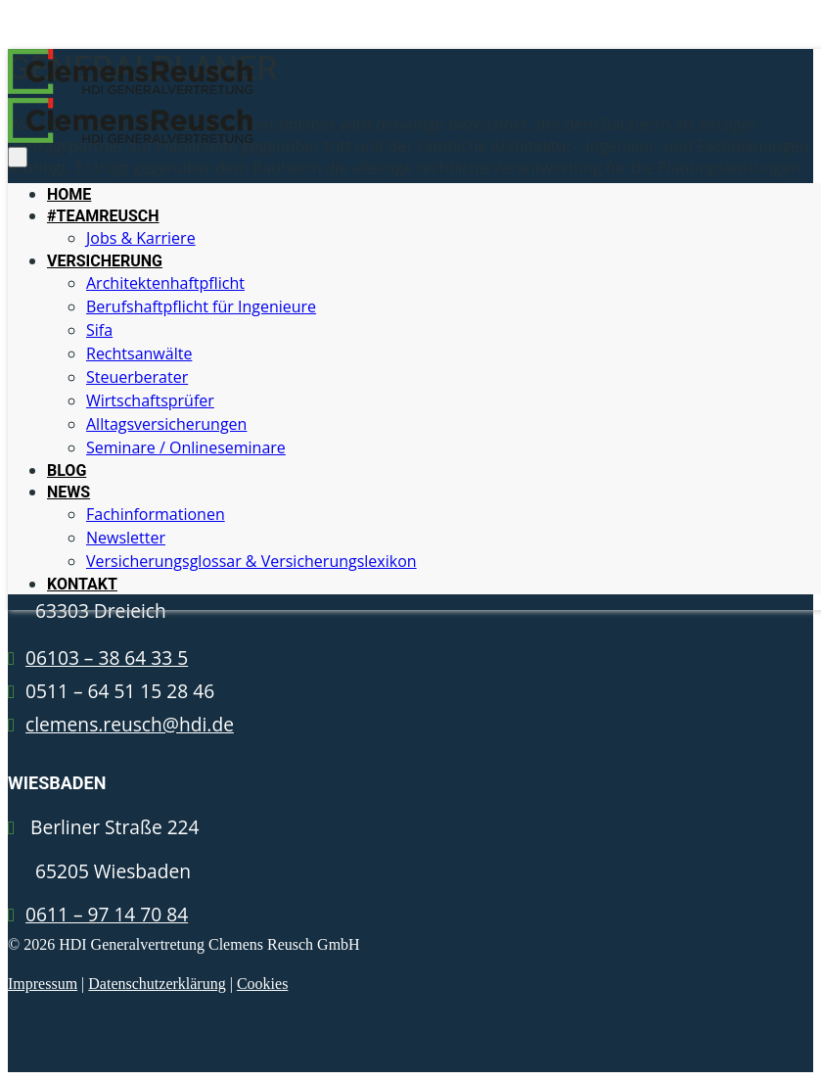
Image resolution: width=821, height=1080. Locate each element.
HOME (69, 194)
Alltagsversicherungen (166, 424)
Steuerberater (137, 377)
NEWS (68, 492)
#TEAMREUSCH (103, 216)
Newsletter (125, 537)
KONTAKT (82, 584)
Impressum (42, 983)
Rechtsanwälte (139, 353)
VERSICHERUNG (104, 261)
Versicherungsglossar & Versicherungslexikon (251, 561)
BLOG (66, 470)
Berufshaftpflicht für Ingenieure (201, 306)
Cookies (262, 983)
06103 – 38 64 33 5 (106, 657)
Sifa (99, 330)
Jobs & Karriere (141, 238)
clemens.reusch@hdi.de (129, 724)
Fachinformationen (155, 514)
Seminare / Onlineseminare (186, 447)
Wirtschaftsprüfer (150, 400)
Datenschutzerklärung (156, 983)
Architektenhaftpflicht (165, 283)
